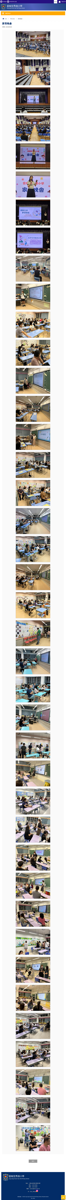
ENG (55, 1)
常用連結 (5, 1)
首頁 (6, 18)
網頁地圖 (19, 1196)
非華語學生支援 (13, 1)
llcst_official (34, 1191)
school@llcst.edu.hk (35, 1188)
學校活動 (12, 18)
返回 (33, 1161)
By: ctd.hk (33, 1198)
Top (65, 1196)
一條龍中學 (63, 1)
